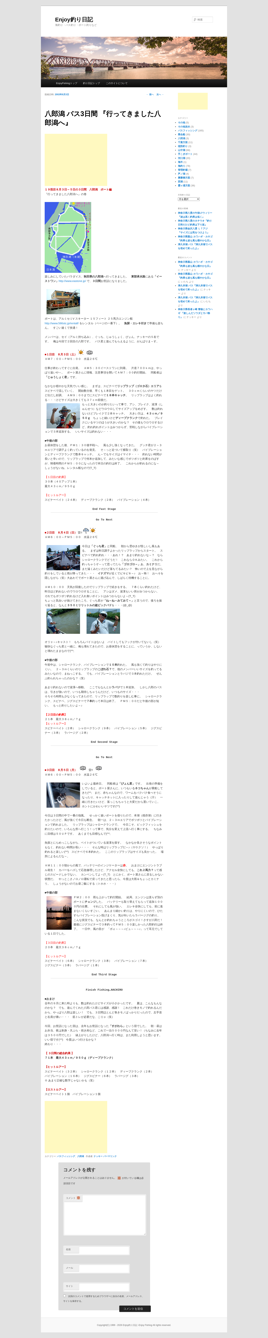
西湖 (180, 181)
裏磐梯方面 (184, 177)
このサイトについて (117, 83)
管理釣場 (183, 169)
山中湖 (181, 150)
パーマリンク (110, 1156)
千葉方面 (183, 142)
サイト (69, 1286)
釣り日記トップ (91, 83)
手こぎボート (185, 154)
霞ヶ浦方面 (184, 185)
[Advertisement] (76, 160)
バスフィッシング (66, 1156)
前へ (150, 94)
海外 (180, 162)
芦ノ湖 (181, 173)
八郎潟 (80, 1156)
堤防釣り (183, 146)
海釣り (181, 166)
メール (69, 1267)
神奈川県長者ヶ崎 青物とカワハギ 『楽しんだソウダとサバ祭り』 (195, 313)
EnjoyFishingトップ (66, 83)
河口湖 (181, 158)
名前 (68, 1249)
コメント (73, 1198)
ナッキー (98, 1156)
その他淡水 (184, 126)
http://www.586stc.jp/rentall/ (62, 323)
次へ (160, 94)
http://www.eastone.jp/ (72, 281)
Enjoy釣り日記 (74, 19)
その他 (181, 122)
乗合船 (181, 134)
